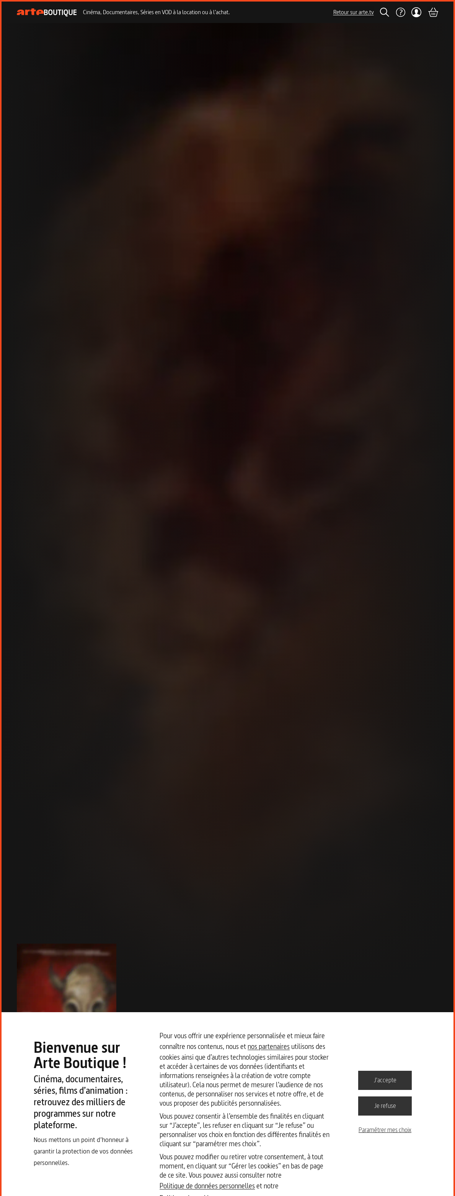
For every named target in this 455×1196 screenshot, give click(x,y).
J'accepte (385, 1080)
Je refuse (385, 1105)
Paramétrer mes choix (385, 1130)
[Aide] (400, 12)
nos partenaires (269, 1046)
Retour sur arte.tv (353, 12)
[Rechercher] (384, 12)
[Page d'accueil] (47, 12)
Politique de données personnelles (207, 1186)
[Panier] (432, 12)
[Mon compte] (416, 12)
